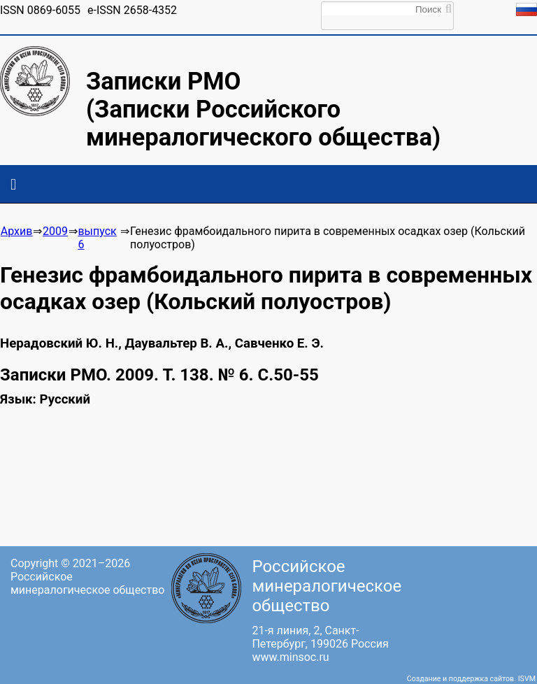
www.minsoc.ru (290, 657)
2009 (55, 231)
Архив (17, 231)
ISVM (527, 678)
